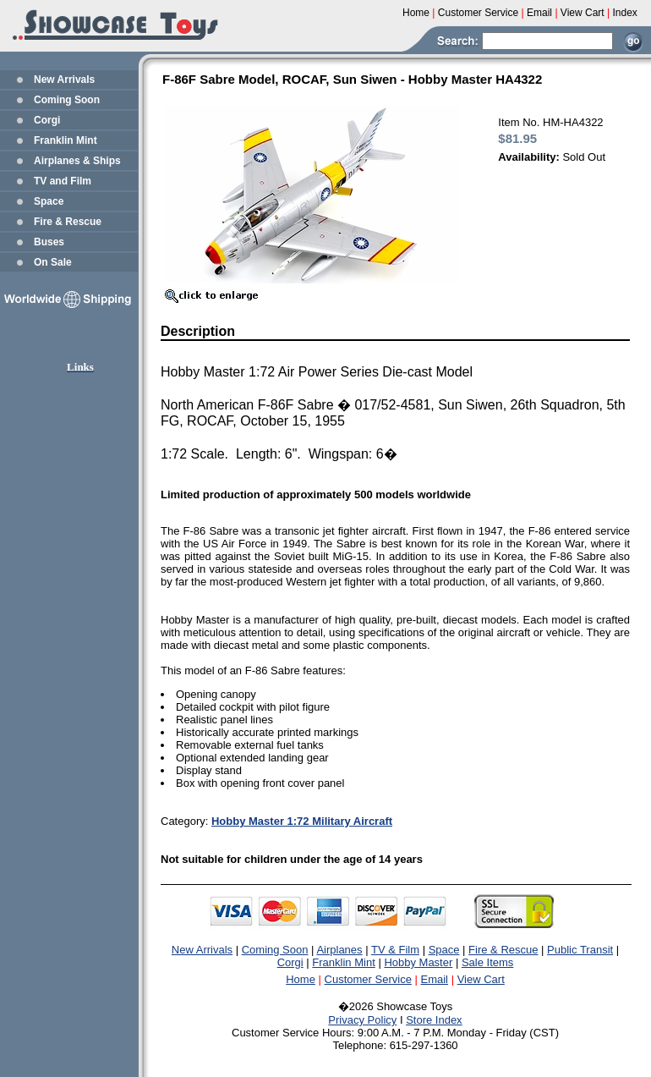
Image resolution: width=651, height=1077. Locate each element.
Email (435, 979)
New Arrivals (64, 79)
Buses (49, 242)
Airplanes (339, 949)
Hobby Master (418, 962)
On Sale (53, 262)
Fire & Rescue (67, 222)
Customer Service (368, 979)
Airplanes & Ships (77, 161)
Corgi (47, 120)
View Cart (481, 979)
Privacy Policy (362, 1020)
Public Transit (580, 949)
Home (300, 979)
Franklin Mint (65, 140)
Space (48, 201)
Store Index (434, 1020)
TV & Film (395, 949)
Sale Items (487, 962)
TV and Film (62, 181)
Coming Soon (67, 100)
